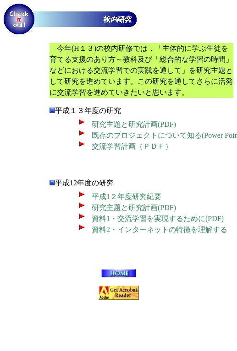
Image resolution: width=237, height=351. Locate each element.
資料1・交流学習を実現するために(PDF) (158, 218)
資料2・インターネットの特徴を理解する (159, 229)
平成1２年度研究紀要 (126, 196)
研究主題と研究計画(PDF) (134, 124)
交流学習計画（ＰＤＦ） (132, 146)
